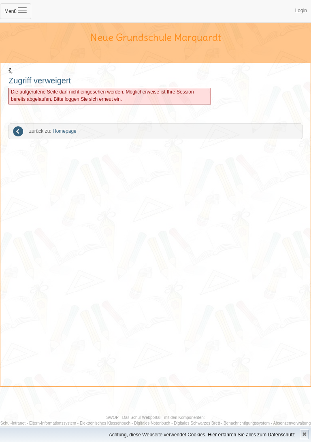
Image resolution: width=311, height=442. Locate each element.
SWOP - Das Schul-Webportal (133, 417)
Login (301, 10)
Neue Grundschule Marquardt (155, 37)
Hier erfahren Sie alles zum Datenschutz (251, 435)
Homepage (53, 131)
